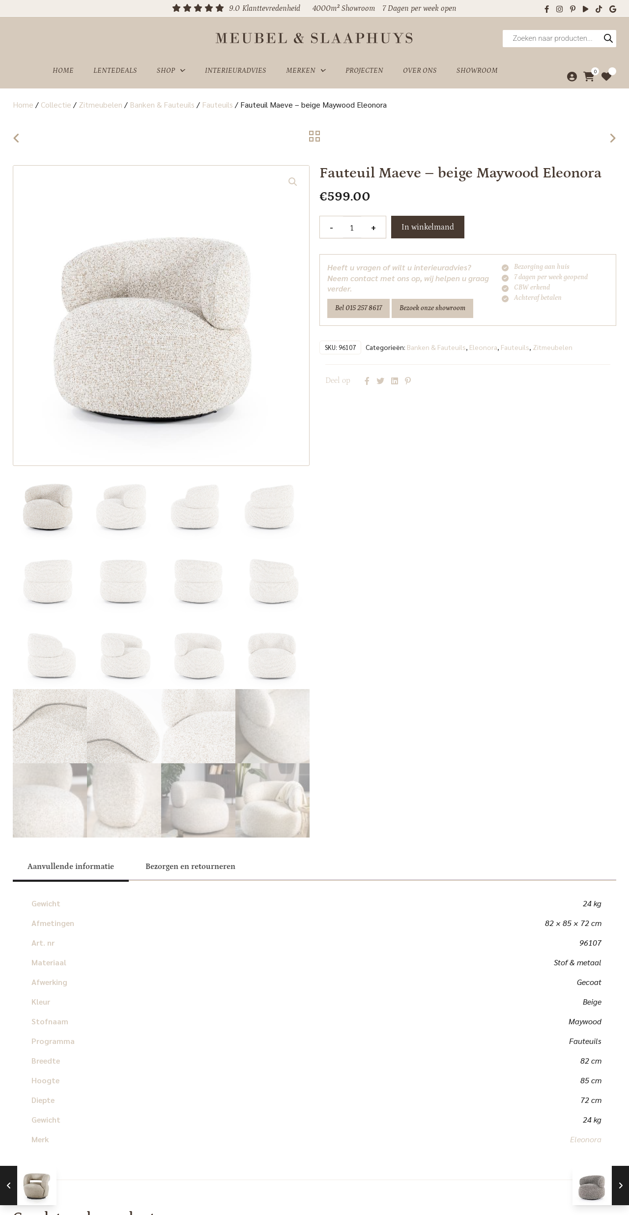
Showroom (477, 70)
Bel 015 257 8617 (358, 308)
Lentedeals (115, 70)
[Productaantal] (352, 227)
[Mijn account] (569, 77)
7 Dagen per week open (419, 8)
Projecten (364, 70)
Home (63, 70)
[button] (293, 182)
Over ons (420, 70)
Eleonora (483, 347)
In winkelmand (427, 227)
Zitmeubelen (100, 104)
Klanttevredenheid (271, 8)
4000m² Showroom (344, 8)
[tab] (71, 866)
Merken (306, 70)
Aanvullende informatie (71, 866)
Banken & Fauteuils (162, 104)
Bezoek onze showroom (432, 308)
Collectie (56, 104)
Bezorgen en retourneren (190, 866)
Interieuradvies (235, 70)
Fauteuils (217, 104)
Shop (171, 70)
